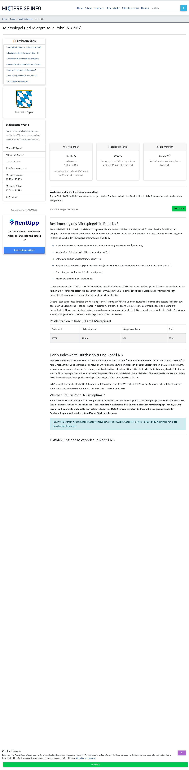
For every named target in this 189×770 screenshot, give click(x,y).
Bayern (12, 19)
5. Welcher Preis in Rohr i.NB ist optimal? (21, 70)
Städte (88, 8)
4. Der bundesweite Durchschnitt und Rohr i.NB (23, 64)
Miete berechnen (130, 8)
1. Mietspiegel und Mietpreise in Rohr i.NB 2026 (23, 47)
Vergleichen (179, 208)
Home (80, 8)
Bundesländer (113, 8)
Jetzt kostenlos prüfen (24, 250)
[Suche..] (165, 8)
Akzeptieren (95, 765)
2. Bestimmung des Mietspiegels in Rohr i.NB (22, 53)
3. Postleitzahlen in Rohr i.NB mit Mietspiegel (22, 59)
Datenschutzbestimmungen (85, 758)
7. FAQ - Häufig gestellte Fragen (17, 82)
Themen (145, 8)
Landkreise (99, 8)
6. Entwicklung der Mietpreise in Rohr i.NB (21, 76)
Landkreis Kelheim (25, 19)
